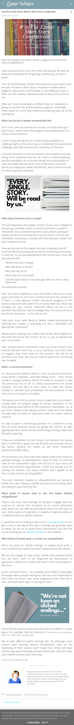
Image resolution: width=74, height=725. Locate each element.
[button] (71, 12)
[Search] (71, 4)
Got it (45, 722)
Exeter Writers (20, 4)
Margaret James (14, 694)
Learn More (33, 722)
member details (35, 532)
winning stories (55, 522)
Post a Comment (11, 702)
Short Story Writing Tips (36, 694)
